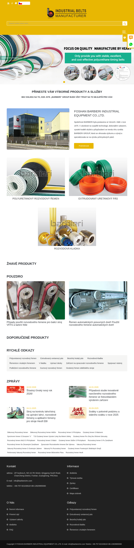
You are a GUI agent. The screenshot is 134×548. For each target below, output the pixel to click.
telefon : (10, 486)
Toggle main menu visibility (124, 31)
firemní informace (16, 509)
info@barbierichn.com (23, 481)
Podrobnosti (84, 146)
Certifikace (74, 488)
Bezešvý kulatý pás (78, 519)
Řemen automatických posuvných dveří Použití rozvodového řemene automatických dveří (94, 323)
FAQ (11, 530)
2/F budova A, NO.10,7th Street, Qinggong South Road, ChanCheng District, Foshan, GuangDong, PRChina (37, 474)
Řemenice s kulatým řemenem (82, 530)
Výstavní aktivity (16, 519)
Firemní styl (14, 514)
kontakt (11, 466)
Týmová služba (76, 478)
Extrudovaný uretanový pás (81, 514)
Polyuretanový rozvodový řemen (83, 509)
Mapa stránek (75, 493)
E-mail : (10, 481)
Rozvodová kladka (77, 525)
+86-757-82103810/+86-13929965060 (30, 486)
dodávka (73, 473)
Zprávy (72, 483)
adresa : (10, 473)
